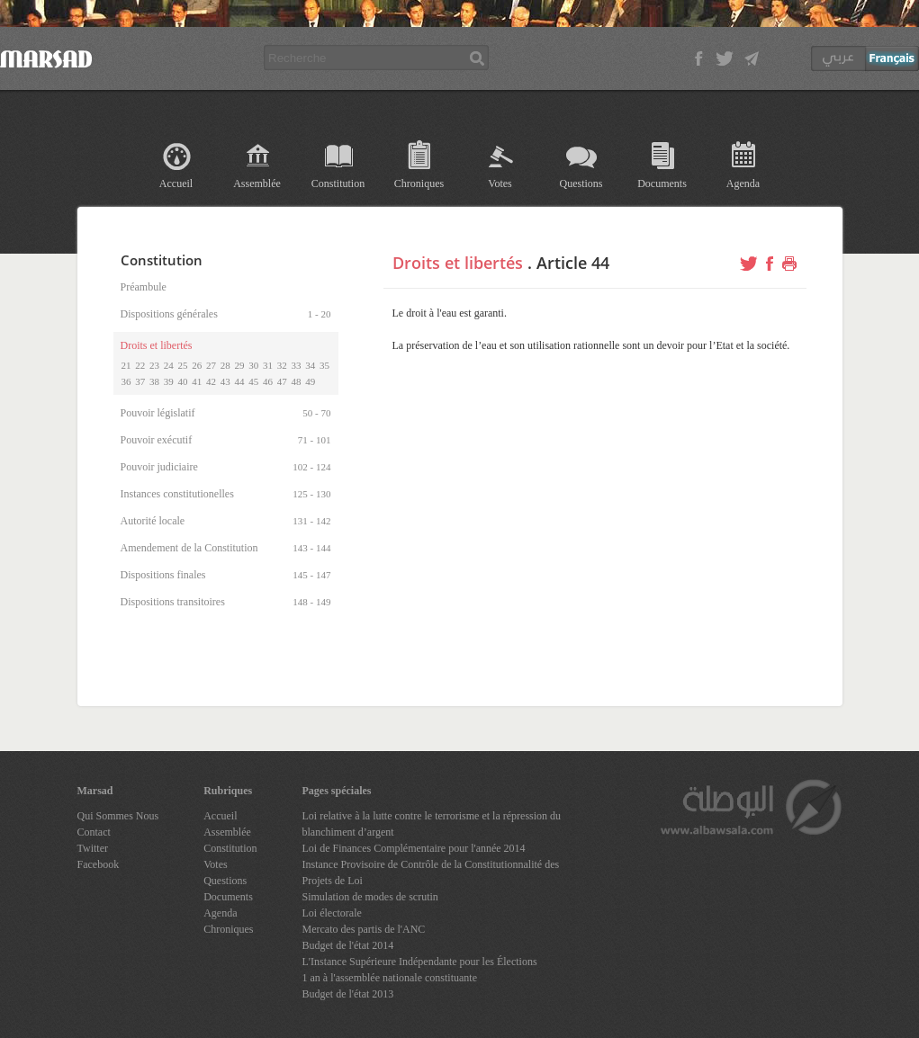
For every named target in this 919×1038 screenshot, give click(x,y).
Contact (94, 832)
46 (268, 381)
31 (268, 365)
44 (240, 381)
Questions (581, 183)
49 (310, 381)
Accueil (176, 183)
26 (197, 365)
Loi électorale (332, 913)
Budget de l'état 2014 (348, 945)
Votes (499, 183)
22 (140, 365)
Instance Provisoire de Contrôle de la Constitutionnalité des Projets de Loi (431, 872)
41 (197, 381)
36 (126, 381)
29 (240, 365)
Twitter (92, 848)
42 (211, 381)
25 (183, 365)
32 (282, 365)
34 (310, 365)
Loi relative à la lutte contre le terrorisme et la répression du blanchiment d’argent (432, 824)
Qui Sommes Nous (118, 816)
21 (126, 365)
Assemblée (257, 183)
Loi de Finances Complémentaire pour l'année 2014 (414, 848)
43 (225, 381)
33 (297, 365)
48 (297, 381)
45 (253, 381)
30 (253, 365)
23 (154, 365)
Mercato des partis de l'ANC (364, 929)
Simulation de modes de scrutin (370, 896)
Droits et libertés (457, 262)
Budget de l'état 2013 (348, 994)
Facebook (98, 864)
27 (211, 365)
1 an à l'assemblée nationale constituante (389, 977)
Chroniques (419, 183)
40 (183, 381)
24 (169, 365)
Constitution (338, 183)
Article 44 (572, 262)
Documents (662, 183)
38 (154, 381)
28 (225, 365)
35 (324, 365)
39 (169, 381)
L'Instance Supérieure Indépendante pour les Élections (419, 961)
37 (140, 381)
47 (282, 381)
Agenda (743, 183)
